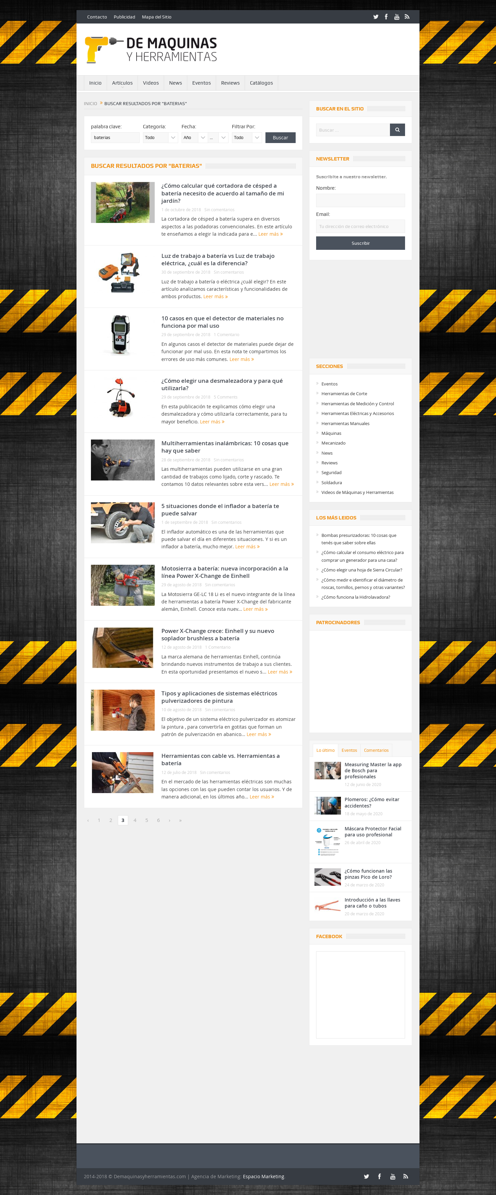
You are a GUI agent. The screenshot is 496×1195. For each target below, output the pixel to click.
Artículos (122, 83)
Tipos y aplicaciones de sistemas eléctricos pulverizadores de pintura (219, 696)
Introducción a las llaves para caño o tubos (372, 903)
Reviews (230, 83)
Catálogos (261, 83)
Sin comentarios (219, 209)
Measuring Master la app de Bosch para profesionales (373, 770)
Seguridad (331, 472)
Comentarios (376, 750)
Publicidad (124, 16)
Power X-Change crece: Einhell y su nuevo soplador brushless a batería (217, 634)
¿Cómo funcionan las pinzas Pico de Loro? (368, 874)
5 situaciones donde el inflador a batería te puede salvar (220, 509)
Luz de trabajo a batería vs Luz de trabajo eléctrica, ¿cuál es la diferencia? (218, 259)
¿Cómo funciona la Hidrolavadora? (355, 597)
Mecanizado (333, 443)
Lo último (325, 750)
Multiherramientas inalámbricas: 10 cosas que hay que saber (225, 446)
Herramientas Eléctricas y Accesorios (357, 413)
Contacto (97, 16)
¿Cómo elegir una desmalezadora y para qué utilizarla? (222, 384)
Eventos (201, 83)
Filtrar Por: (243, 127)
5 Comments (226, 397)
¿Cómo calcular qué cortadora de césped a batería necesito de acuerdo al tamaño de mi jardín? (222, 193)
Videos (151, 83)
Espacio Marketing (263, 1176)
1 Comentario (226, 334)
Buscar (280, 137)
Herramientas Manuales (345, 423)
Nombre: (326, 188)
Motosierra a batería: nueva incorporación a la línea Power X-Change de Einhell (224, 572)
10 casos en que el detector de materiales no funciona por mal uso (222, 321)
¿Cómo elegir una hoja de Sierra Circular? (361, 570)
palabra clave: (106, 127)
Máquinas (331, 433)
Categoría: (154, 127)
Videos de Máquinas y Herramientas (357, 492)
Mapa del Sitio (156, 16)
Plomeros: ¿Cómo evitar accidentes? (372, 802)
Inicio (95, 83)
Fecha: (189, 127)
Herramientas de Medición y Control (357, 404)
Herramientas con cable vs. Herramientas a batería (220, 759)
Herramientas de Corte (344, 393)
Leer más (270, 234)
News (175, 83)
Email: (323, 214)
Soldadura (331, 482)
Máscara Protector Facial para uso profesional (373, 831)
